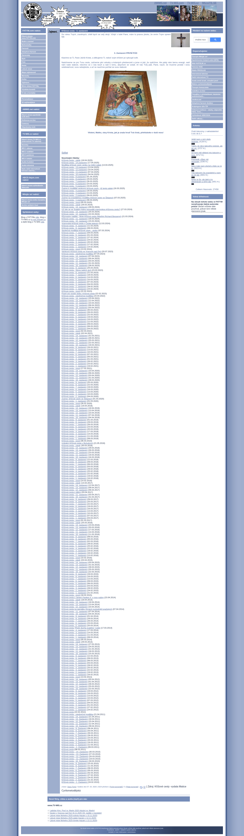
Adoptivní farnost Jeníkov (202, 103)
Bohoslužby (26, 45)
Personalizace (27, 99)
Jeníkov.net (196, 100)
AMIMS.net (160, 3)
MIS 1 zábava (27, 148)
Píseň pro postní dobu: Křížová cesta (78, 293)
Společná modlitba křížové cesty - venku (79, 230)
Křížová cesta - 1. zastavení (73, 247)
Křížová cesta (67, 712)
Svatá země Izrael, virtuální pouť (205, 81)
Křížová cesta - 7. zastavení (73, 233)
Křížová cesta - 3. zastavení (73, 242)
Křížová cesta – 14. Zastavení (74, 752)
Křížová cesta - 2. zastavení (73, 244)
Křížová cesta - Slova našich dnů (76, 270)
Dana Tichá (71, 787)
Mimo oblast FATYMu (30, 86)
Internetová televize (200, 74)
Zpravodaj (26, 55)
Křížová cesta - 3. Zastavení (74, 742)
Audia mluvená (28, 165)
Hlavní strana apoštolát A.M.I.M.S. (31, 116)
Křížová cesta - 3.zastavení (73, 193)
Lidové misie (27, 69)
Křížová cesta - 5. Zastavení (74, 738)
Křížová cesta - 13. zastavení (74, 212)
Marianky (25, 76)
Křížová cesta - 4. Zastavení (74, 740)
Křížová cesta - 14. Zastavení (74, 717)
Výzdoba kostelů (28, 89)
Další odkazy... (198, 119)
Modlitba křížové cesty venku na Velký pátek (81, 165)
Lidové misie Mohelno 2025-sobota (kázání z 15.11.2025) (73, 815)
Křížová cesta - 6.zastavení (73, 184)
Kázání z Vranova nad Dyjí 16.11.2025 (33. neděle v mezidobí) (76, 813)
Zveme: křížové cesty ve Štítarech (76, 399)
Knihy (24, 79)
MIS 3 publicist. (28, 155)
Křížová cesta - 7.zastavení (73, 181)
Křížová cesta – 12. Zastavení (74, 756)
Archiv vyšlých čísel (30, 205)
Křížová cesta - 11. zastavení (74, 219)
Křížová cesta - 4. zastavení (73, 240)
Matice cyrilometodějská (202, 84)
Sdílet (64, 152)
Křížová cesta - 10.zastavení (74, 174)
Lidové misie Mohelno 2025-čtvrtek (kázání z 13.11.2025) (73, 820)
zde (37, 217)
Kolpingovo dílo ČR (200, 106)
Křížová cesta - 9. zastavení (73, 226)
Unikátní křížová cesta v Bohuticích (77, 443)
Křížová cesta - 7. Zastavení (74, 733)
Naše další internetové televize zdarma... (31, 170)
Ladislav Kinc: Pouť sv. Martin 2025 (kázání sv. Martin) (72, 811)
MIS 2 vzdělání (27, 152)
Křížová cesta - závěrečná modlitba (77, 254)
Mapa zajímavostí (29, 72)
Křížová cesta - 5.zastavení (73, 186)
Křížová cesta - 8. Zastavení (74, 731)
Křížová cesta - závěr (70, 160)
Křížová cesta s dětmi (71, 492)
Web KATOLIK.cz (199, 63)
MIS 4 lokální (27, 158)
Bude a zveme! (28, 41)
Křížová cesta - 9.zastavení (73, 176)
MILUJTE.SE (209, 3)
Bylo (23, 59)
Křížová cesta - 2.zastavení (73, 195)
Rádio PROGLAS (199, 70)
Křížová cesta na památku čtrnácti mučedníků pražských (86, 609)
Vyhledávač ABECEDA (201, 115)
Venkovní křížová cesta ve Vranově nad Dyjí (81, 251)
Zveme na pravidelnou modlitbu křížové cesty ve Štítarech (87, 198)
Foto (23, 62)
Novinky (25, 145)
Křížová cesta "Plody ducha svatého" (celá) (80, 628)
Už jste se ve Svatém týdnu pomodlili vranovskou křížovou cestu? (90, 209)
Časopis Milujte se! (200, 57)
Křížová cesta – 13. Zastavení (74, 754)
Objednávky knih (28, 127)
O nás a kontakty (28, 93)
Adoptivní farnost (29, 52)
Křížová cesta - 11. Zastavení (74, 724)
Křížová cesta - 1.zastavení (73, 200)
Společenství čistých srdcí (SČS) (205, 60)
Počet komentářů (116, 787)
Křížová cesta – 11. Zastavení (74, 759)
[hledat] (200, 39)
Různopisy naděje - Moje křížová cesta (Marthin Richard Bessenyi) (91, 216)
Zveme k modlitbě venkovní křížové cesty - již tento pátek (87, 188)
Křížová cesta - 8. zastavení (73, 228)
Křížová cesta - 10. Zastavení (74, 726)
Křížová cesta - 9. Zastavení (74, 728)
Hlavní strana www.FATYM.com (29, 37)
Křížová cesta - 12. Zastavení (74, 721)
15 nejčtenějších (28, 102)
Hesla (24, 65)
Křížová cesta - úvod (70, 202)
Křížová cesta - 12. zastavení (74, 214)
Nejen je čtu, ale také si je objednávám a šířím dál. (202, 180)
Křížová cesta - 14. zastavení (74, 207)
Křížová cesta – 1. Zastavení (74, 747)
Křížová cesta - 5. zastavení (73, 237)
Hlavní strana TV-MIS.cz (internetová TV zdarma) (31, 140)
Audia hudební (27, 162)
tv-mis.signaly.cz (38, 219)
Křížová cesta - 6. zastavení (73, 235)
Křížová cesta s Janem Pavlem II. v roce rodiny (82, 597)
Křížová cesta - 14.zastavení (74, 162)
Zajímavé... (26, 83)
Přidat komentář (132, 787)
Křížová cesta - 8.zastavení (73, 179)
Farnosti (25, 48)
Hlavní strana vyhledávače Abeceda (32, 186)
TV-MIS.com (177, 3)
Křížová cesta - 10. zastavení (74, 221)
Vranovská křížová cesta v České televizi (79, 223)
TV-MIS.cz (193, 3)
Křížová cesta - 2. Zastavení (74, 745)
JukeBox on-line (198, 91)
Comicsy (25, 124)
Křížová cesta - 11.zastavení (74, 172)
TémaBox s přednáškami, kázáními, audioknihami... (206, 95)
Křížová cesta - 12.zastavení (74, 169)
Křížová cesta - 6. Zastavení (74, 735)
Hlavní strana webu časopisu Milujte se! (33, 201)
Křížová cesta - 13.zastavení (74, 167)
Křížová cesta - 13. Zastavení (74, 719)
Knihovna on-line (28, 120)
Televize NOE (197, 67)
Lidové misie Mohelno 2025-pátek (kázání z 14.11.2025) (73, 818)
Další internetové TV (200, 77)
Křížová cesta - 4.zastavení (73, 191)
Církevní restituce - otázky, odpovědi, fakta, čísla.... (207, 111)
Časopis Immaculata (200, 87)
